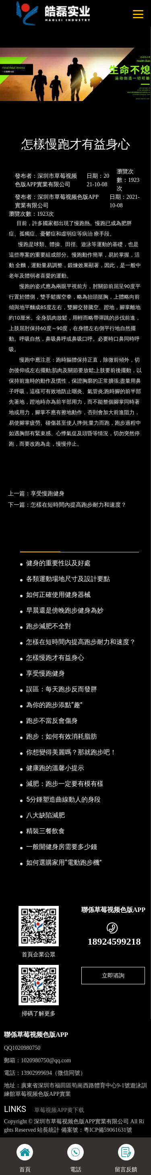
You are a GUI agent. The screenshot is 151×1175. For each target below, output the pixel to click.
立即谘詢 (113, 975)
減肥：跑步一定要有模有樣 (64, 784)
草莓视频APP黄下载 (59, 1110)
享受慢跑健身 (45, 673)
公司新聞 (71, 123)
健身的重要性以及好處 (58, 563)
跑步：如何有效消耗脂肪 (61, 736)
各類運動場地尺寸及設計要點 (68, 579)
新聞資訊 (41, 123)
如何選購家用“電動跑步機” (63, 862)
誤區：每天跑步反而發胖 (61, 689)
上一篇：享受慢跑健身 (36, 493)
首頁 (17, 123)
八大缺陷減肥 (45, 815)
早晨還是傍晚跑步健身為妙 (64, 610)
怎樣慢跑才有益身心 (55, 657)
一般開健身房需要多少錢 (61, 847)
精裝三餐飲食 (45, 831)
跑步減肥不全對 (48, 626)
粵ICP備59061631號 (108, 1130)
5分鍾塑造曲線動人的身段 (63, 799)
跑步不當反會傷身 (52, 720)
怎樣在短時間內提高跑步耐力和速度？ (81, 642)
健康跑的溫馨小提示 (55, 768)
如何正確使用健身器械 (58, 594)
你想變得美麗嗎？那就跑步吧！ (71, 752)
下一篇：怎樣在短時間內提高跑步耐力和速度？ (67, 504)
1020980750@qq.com (46, 1060)
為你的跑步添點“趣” (54, 705)
